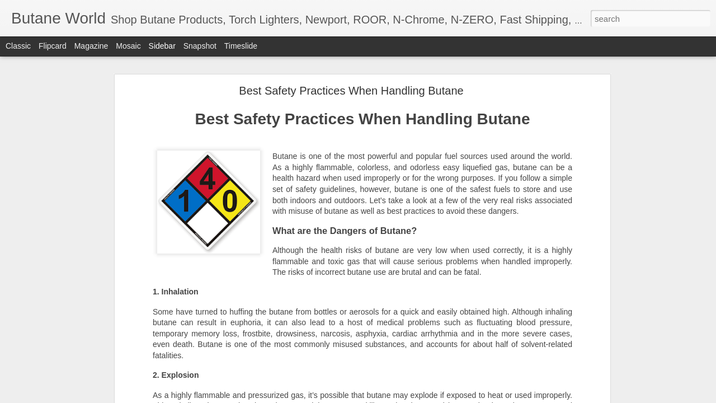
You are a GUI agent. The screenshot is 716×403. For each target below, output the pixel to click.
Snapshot (199, 45)
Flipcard (53, 45)
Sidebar (162, 45)
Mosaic (128, 45)
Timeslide (240, 45)
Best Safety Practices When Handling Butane (351, 90)
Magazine (91, 45)
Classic (18, 45)
